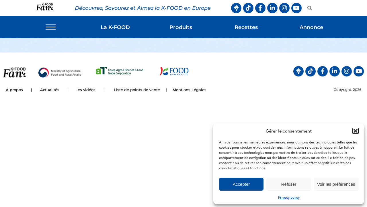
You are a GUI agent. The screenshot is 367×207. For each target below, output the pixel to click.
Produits (180, 27)
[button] (355, 131)
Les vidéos (85, 89)
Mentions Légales (189, 89)
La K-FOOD (115, 27)
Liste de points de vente (137, 89)
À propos (14, 89)
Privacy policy (289, 197)
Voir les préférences (336, 184)
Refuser (288, 184)
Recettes (246, 27)
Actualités (49, 89)
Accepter (241, 184)
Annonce (311, 27)
